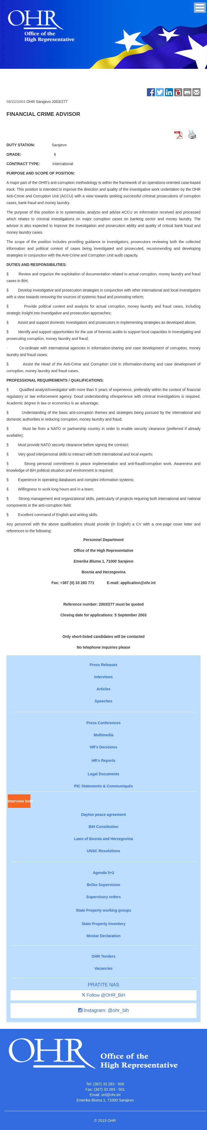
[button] (200, 8)
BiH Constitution (103, 827)
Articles (103, 689)
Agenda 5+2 (103, 872)
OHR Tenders (103, 956)
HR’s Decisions (103, 747)
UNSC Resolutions (103, 851)
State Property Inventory (104, 924)
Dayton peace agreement (103, 814)
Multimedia (103, 735)
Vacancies (103, 968)
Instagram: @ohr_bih (103, 1010)
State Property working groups (103, 910)
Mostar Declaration (103, 936)
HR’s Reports (103, 760)
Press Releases (104, 665)
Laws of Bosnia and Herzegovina (103, 839)
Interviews (103, 677)
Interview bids (19, 801)
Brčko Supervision (103, 885)
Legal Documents (103, 774)
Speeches (103, 701)
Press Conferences (104, 723)
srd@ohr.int (110, 1095)
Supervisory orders (103, 897)
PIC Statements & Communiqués (103, 786)
